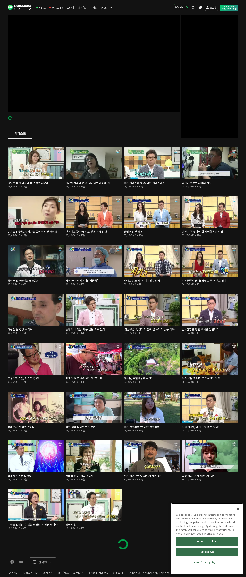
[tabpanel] (123, 346)
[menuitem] (40, 8)
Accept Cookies (207, 568)
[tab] (20, 133)
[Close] (238, 536)
